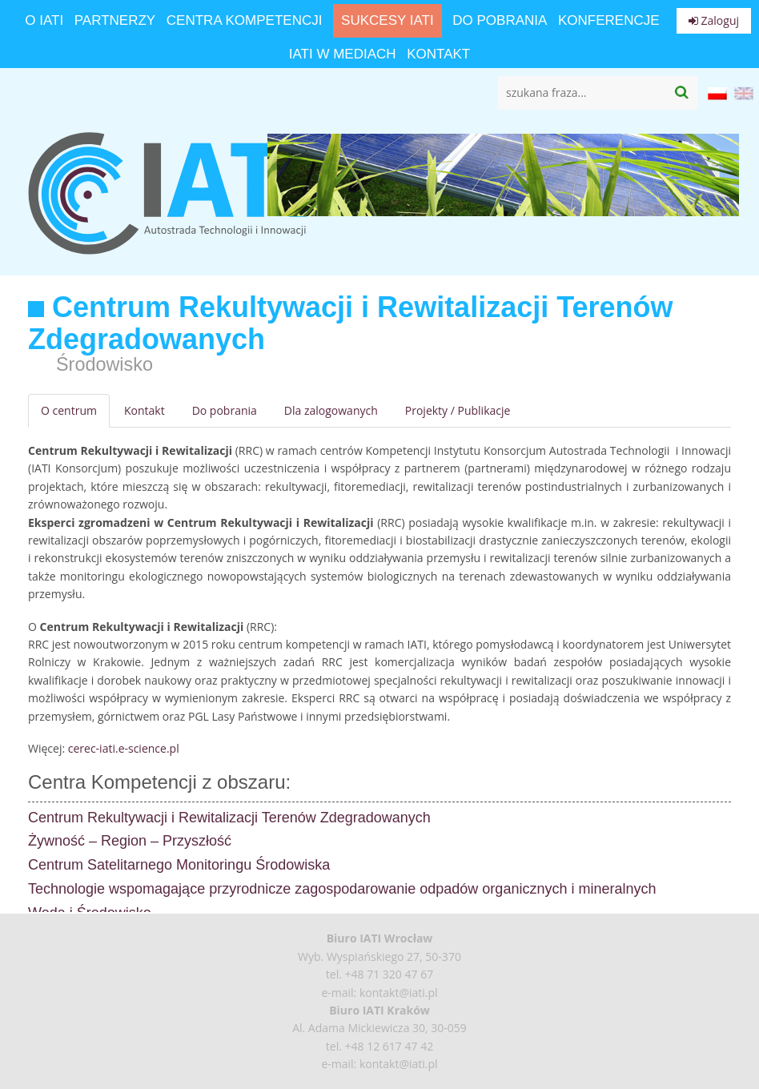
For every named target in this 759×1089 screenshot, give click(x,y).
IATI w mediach (342, 54)
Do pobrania (499, 20)
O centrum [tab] (69, 410)
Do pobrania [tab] (224, 410)
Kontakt (438, 54)
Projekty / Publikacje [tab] (458, 410)
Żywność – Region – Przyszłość (129, 841)
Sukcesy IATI (387, 20)
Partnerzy (114, 20)
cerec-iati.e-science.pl (123, 748)
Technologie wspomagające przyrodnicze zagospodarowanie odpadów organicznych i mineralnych (342, 889)
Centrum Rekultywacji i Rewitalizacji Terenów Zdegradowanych (229, 818)
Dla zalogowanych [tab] (331, 410)
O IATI (44, 20)
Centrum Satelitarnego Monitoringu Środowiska (179, 865)
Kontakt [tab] (144, 410)
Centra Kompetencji (245, 20)
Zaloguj (714, 20)
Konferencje (609, 20)
